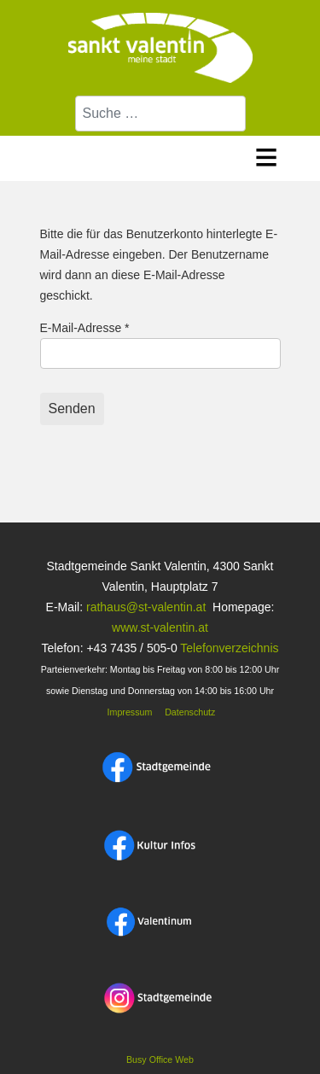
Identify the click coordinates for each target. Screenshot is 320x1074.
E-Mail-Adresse (85, 328)
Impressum (129, 712)
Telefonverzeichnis (229, 648)
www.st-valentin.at (160, 627)
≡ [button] (266, 154)
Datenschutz (190, 712)
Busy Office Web (160, 1059)
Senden (72, 408)
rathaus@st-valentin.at (144, 607)
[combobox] (160, 113)
